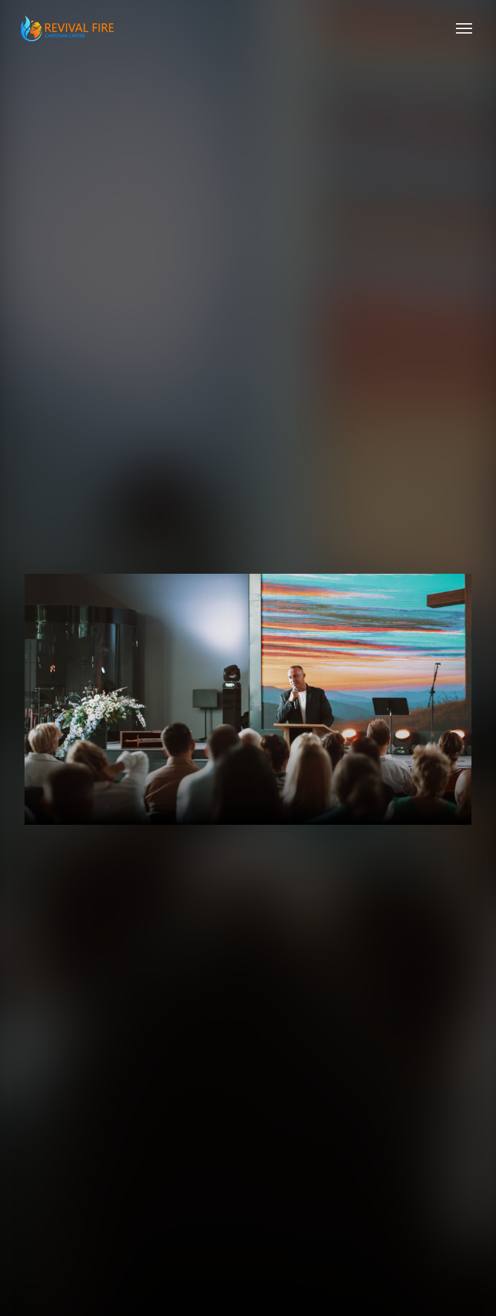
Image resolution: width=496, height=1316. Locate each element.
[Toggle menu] (464, 28)
